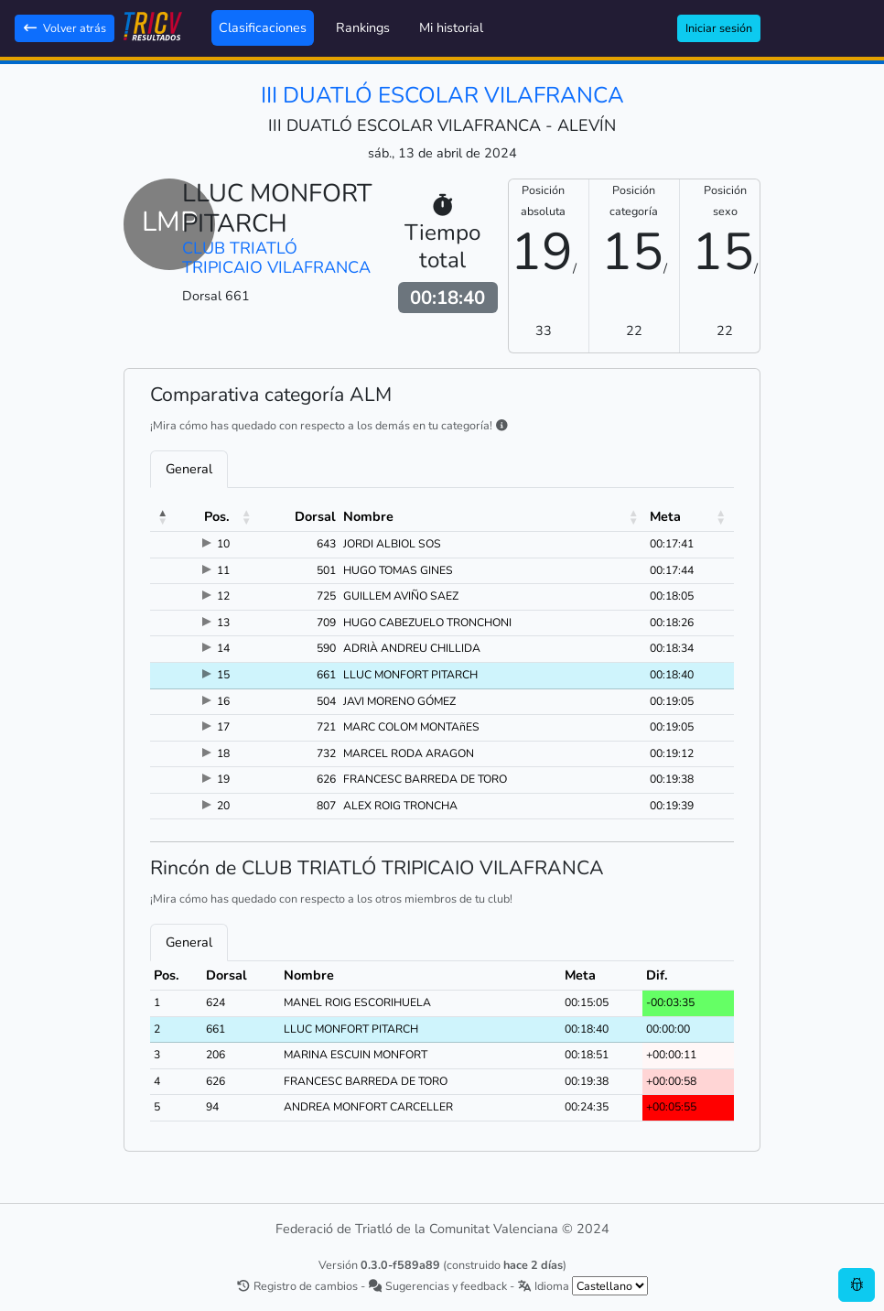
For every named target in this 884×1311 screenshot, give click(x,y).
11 (223, 570)
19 (223, 779)
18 (223, 753)
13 (223, 622)
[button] (162, 517)
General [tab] (189, 469)
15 (223, 674)
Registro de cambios (297, 1286)
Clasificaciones (263, 27)
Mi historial (451, 27)
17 (223, 727)
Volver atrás (64, 28)
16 (223, 701)
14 (223, 648)
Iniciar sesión (718, 28)
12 (223, 596)
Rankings (363, 27)
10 (223, 543)
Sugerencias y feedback (437, 1286)
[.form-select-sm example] (610, 1285)
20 (223, 805)
